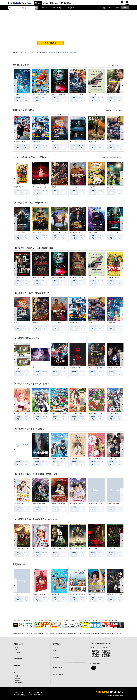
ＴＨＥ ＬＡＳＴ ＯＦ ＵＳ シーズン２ (64, 549)
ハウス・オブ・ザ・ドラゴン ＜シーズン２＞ (120, 549)
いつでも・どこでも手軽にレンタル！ (22, 620)
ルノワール (92, 594)
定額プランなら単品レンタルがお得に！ (89, 620)
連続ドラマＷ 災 (75, 368)
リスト (121, 4)
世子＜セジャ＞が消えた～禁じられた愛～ (118, 458)
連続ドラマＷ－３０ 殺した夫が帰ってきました (120, 368)
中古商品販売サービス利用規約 (53, 633)
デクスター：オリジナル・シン (41, 549)
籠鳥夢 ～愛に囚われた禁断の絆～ (117, 503)
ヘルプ (116, 8)
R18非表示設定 (19, 682)
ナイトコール (92, 94)
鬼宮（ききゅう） (75, 458)
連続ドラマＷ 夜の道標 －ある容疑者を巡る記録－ (103, 368)
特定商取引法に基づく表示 (90, 633)
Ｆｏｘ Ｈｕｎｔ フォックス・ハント (25, 277)
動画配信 (17, 665)
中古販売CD (67, 3)
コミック (56, 3)
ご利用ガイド (107, 8)
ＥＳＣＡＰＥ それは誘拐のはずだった (62, 368)
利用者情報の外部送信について (106, 633)
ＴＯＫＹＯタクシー (75, 187)
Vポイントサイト (59, 674)
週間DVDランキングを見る (114, 110)
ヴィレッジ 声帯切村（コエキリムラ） (62, 94)
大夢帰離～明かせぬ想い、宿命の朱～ (43, 503)
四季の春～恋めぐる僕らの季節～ (61, 458)
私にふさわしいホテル (39, 594)
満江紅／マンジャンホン (39, 277)
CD (47, 3)
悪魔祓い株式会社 (75, 232)
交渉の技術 (36, 458)
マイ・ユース (18, 458)
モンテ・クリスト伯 (38, 232)
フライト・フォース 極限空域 (78, 94)
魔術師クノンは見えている (114, 413)
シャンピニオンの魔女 (76, 413)
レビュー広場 (57, 668)
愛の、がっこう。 (38, 368)
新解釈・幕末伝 (18, 187)
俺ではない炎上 (37, 141)
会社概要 (15, 633)
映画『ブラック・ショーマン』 (22, 141)
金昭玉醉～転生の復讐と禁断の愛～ (61, 503)
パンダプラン (92, 187)
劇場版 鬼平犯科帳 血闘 (114, 594)
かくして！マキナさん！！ (21, 413)
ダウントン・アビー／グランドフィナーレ (25, 549)
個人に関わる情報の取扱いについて (72, 633)
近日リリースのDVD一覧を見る (113, 158)
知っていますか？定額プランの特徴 (66, 620)
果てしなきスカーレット (39, 187)
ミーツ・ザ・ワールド (20, 594)
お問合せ (56, 657)
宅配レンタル (19, 676)
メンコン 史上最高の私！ (96, 458)
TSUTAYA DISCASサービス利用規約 (34, 633)
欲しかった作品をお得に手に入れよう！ (45, 620)
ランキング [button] (70, 8)
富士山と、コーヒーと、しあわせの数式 (81, 594)
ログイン (127, 4)
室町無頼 (54, 187)
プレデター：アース (112, 232)
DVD (39, 3)
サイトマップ (119, 633)
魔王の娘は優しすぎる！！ (96, 413)
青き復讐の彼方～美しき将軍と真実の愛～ (100, 503)
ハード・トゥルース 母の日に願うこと (118, 94)
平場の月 (109, 141)
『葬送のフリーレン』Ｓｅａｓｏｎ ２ (25, 94)
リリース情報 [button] (57, 8)
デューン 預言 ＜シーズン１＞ (79, 549)
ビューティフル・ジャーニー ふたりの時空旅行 (65, 232)
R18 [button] (124, 8)
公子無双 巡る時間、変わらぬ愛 (79, 503)
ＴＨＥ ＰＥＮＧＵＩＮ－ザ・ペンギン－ (100, 549)
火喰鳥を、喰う (111, 322)
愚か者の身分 (111, 187)
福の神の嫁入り (18, 503)
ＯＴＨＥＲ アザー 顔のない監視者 (80, 277)
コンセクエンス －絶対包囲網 (97, 232)
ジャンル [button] (44, 8)
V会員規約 (21, 633)
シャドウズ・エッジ (19, 232)
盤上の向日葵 (92, 141)
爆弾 (53, 141)
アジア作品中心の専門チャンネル (110, 620)
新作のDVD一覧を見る (115, 65)
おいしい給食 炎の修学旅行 (41, 94)
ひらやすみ (17, 368)
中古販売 (17, 680)
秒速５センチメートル (76, 141)
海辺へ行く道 (55, 594)
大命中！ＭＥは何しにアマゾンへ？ (117, 277)
